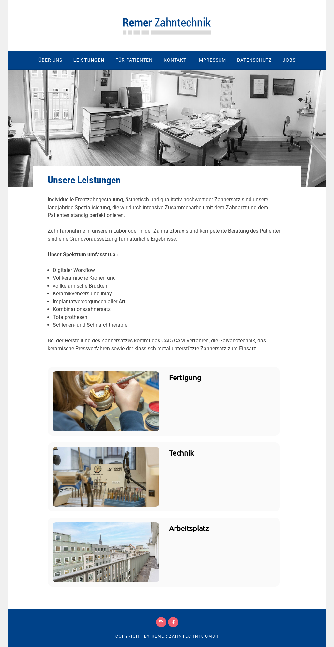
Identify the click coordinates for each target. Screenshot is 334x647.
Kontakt (175, 60)
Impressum (211, 60)
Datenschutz (254, 60)
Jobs (289, 60)
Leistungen (88, 60)
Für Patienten (134, 60)
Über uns (50, 60)
